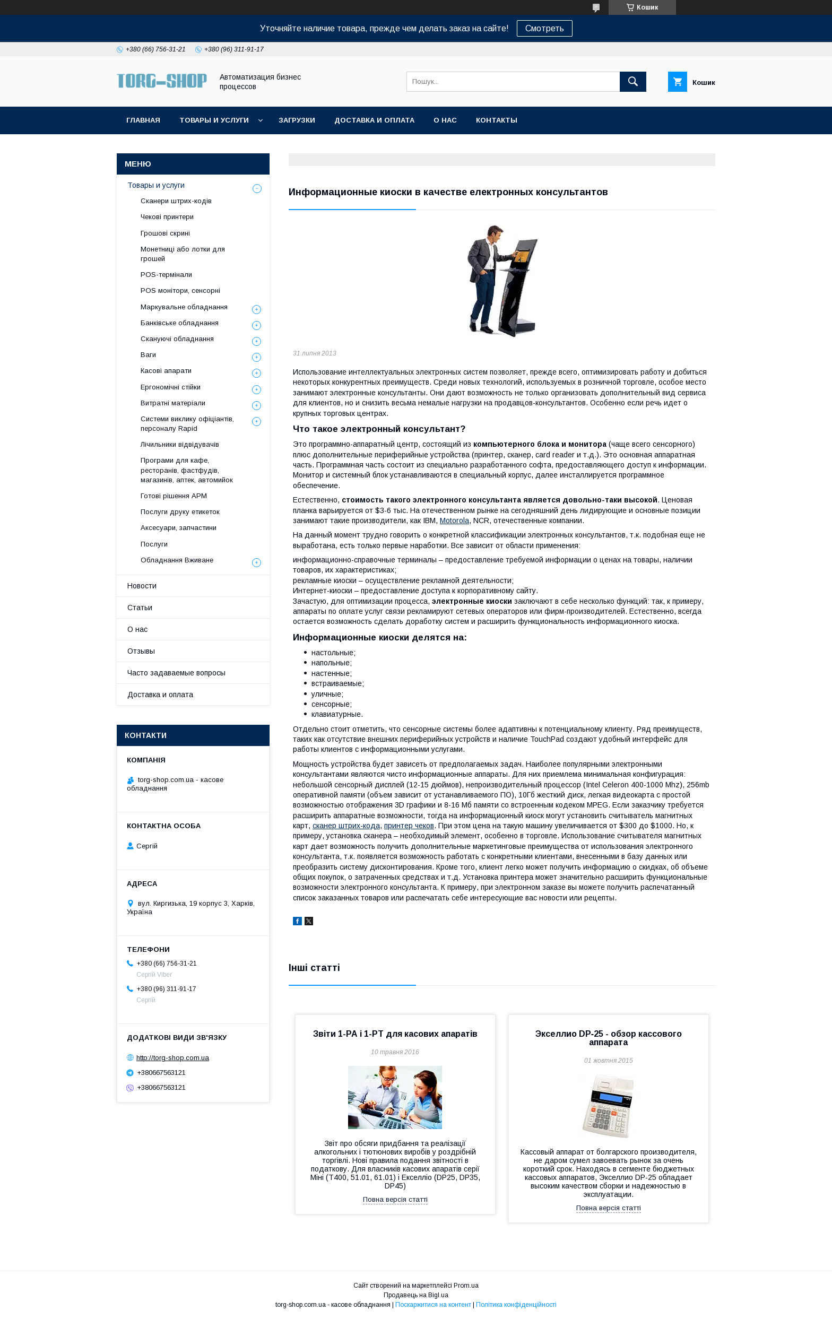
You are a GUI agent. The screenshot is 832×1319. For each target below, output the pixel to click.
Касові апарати (166, 371)
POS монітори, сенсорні (180, 290)
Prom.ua (466, 1285)
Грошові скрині (165, 233)
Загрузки (297, 120)
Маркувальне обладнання (184, 307)
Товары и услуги (214, 120)
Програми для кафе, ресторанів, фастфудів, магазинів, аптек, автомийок (187, 469)
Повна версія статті (395, 1199)
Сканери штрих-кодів (176, 201)
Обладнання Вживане (177, 560)
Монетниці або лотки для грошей (183, 254)
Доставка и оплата (374, 120)
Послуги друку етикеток (180, 512)
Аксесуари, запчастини (178, 528)
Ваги (148, 355)
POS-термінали (166, 275)
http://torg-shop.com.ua (172, 1058)
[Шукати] (633, 82)
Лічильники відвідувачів (180, 444)
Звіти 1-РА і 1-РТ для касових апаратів (395, 1033)
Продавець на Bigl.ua (416, 1295)
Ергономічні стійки (171, 387)
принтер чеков (409, 825)
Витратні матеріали (173, 403)
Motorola (454, 520)
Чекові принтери (167, 217)
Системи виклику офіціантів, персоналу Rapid (187, 423)
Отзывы (141, 651)
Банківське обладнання (180, 323)
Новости (142, 586)
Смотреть (544, 28)
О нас (445, 120)
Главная (143, 120)
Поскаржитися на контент (433, 1304)
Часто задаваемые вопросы (176, 673)
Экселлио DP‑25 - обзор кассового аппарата (608, 1038)
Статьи (139, 607)
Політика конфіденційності (516, 1304)
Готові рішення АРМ (174, 496)
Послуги (154, 544)
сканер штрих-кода (346, 825)
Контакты (496, 120)
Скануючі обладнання (177, 339)
